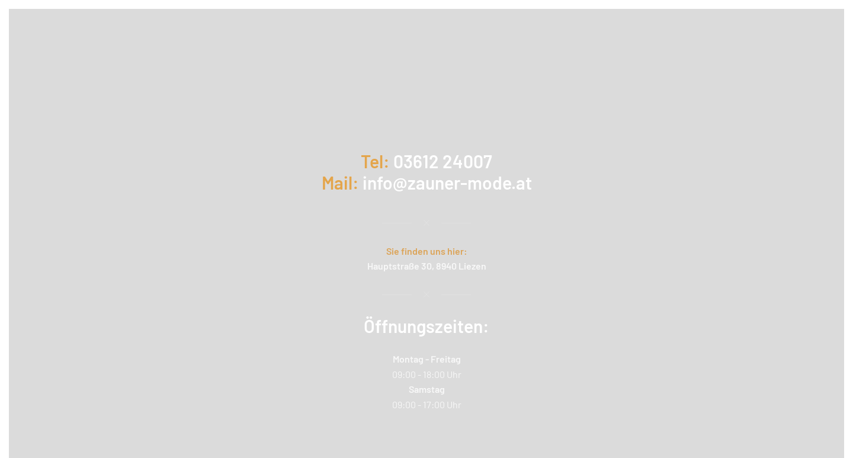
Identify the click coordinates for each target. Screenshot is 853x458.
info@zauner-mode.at (447, 182)
